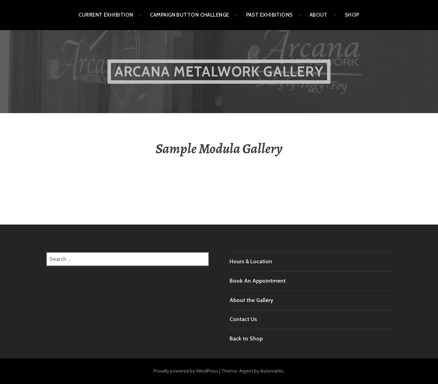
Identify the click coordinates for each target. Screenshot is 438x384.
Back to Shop (246, 338)
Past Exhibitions (269, 15)
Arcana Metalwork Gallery (219, 71)
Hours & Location (251, 261)
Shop (352, 15)
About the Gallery (251, 300)
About (319, 15)
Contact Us (243, 319)
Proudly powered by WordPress (185, 371)
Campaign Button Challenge (189, 15)
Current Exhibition (105, 15)
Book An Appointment (258, 280)
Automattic (272, 371)
